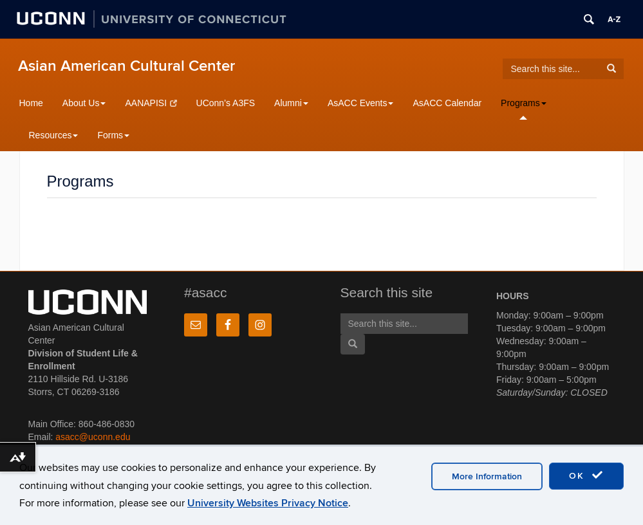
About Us (84, 103)
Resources (54, 135)
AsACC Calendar (447, 103)
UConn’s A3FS (226, 103)
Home (31, 103)
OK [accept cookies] (586, 475)
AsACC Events (361, 103)
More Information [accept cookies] (487, 476)
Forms (113, 135)
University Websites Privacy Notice (267, 503)
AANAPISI (150, 103)
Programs (523, 103)
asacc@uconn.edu (92, 437)
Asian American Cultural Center (126, 66)
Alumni (291, 103)
